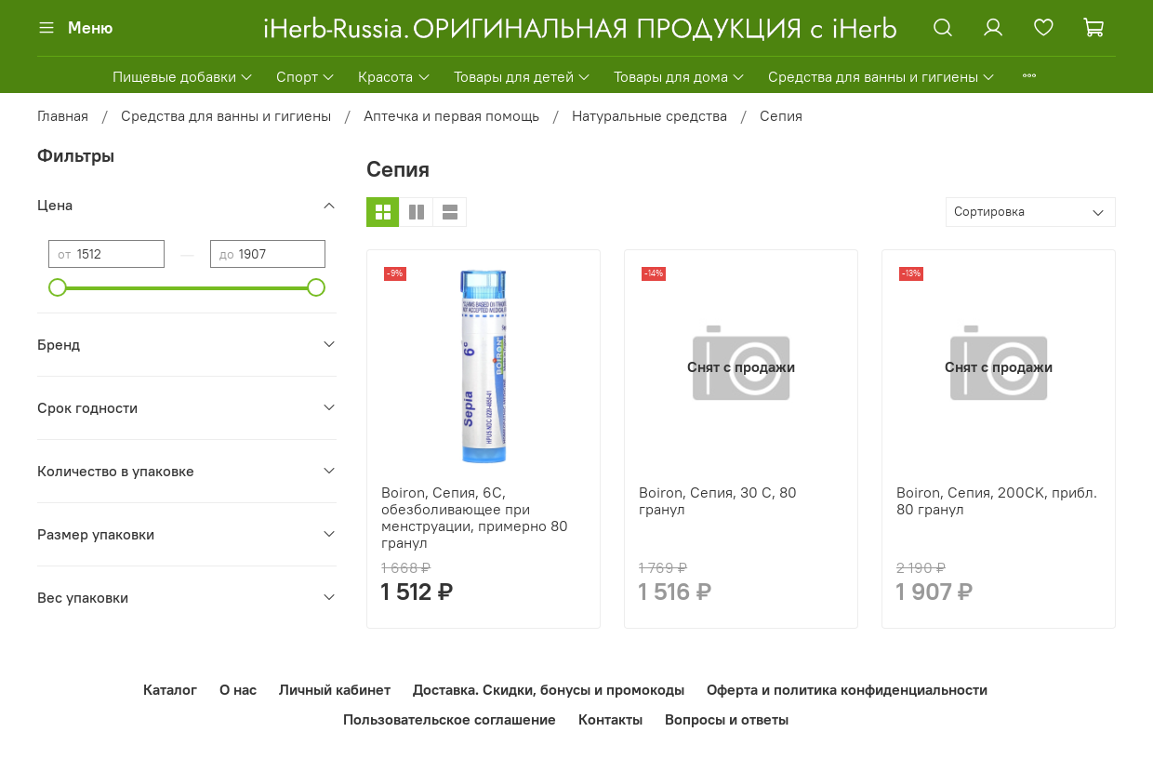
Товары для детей (522, 76)
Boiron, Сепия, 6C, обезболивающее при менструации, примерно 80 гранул (474, 517)
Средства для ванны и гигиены (882, 76)
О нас (238, 689)
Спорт (306, 76)
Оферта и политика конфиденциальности (847, 689)
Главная (62, 115)
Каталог (170, 689)
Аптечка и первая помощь (451, 115)
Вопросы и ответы (727, 719)
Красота (394, 76)
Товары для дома (680, 76)
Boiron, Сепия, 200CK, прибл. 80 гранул (996, 500)
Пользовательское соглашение (449, 719)
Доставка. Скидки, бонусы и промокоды (548, 689)
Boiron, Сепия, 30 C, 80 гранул (718, 500)
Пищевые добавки (183, 76)
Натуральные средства (649, 115)
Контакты (610, 719)
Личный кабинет (335, 689)
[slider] (58, 287)
